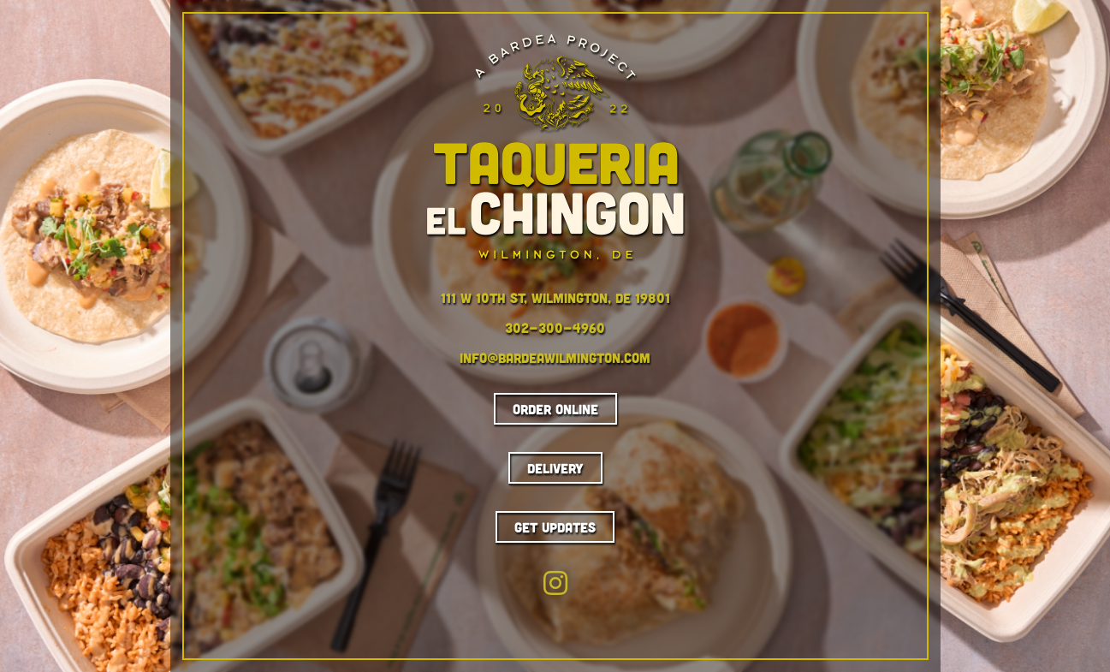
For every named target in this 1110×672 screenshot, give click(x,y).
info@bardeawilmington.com (555, 357)
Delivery (555, 468)
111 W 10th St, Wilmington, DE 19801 (555, 297)
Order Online (555, 409)
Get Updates (555, 527)
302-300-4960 (555, 327)
